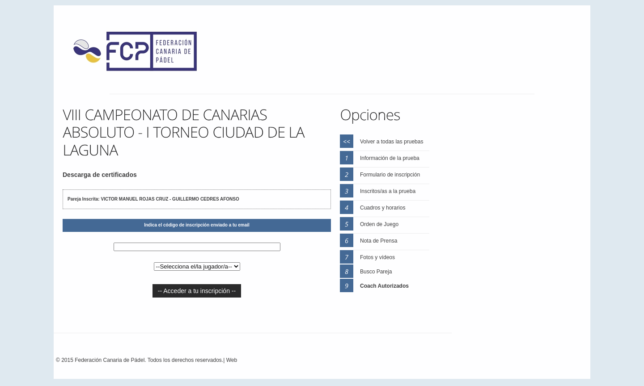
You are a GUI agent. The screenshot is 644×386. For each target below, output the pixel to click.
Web (231, 360)
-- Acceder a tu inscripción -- (197, 290)
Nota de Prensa (378, 241)
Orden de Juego (379, 224)
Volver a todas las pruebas (391, 141)
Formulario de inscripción (390, 175)
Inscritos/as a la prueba (387, 191)
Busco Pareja (376, 272)
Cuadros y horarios (382, 208)
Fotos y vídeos (377, 257)
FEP (139, 53)
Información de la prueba (389, 158)
